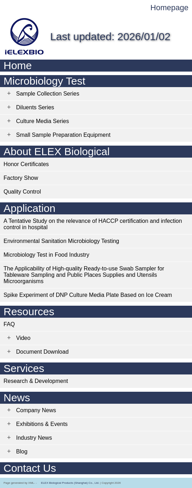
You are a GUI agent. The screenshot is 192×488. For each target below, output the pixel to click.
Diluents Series (35, 107)
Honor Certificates (26, 164)
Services (24, 368)
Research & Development (36, 381)
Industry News (34, 438)
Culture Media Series (42, 121)
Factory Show (21, 178)
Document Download (42, 352)
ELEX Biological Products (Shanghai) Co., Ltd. (70, 482)
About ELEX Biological (57, 151)
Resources (29, 311)
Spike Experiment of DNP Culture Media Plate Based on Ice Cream (88, 295)
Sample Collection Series (48, 94)
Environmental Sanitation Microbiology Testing (61, 241)
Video (23, 338)
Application (30, 208)
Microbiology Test (44, 81)
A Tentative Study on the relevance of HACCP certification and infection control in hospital (93, 224)
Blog (22, 452)
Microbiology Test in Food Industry (46, 255)
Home (18, 65)
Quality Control (22, 192)
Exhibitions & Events (42, 424)
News (17, 397)
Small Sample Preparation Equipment (63, 135)
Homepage (169, 8)
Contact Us (30, 468)
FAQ (9, 324)
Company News (36, 410)
